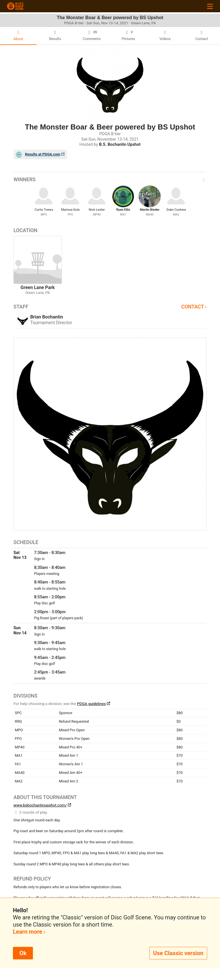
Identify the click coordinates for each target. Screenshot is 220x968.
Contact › (194, 307)
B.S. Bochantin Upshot (120, 144)
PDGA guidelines (91, 703)
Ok (23, 953)
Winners (110, 179)
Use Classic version (178, 953)
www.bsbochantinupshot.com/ (40, 805)
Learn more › (29, 931)
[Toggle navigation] (210, 6)
